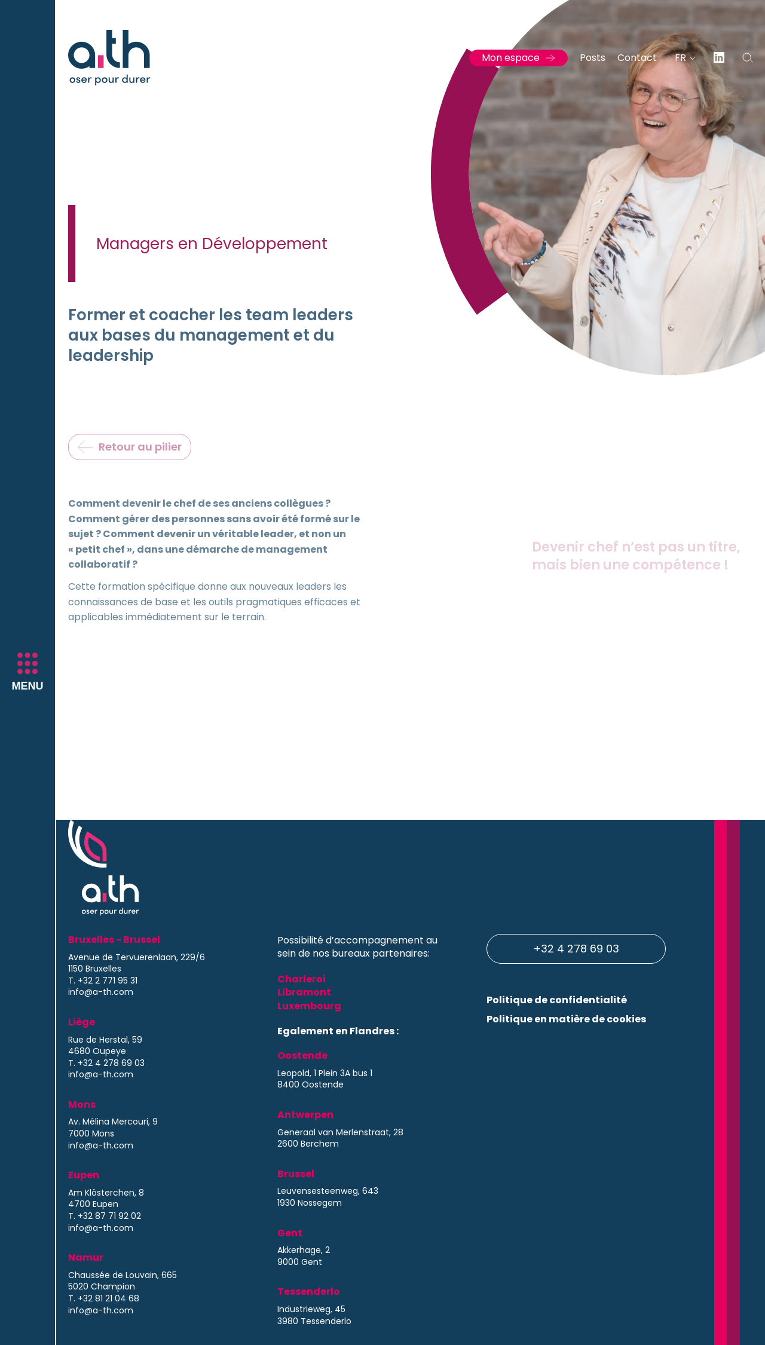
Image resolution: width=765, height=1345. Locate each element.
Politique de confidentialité (556, 1000)
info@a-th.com (100, 992)
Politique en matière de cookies (566, 1019)
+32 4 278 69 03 (576, 948)
